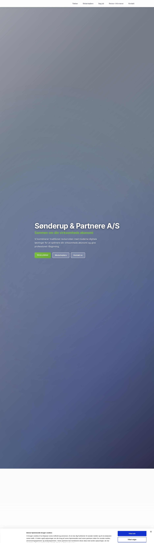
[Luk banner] (151, 521)
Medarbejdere (88, 4)
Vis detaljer (105, 539)
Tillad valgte (132, 529)
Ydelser (75, 4)
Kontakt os (78, 255)
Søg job (101, 4)
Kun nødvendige (132, 535)
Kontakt (131, 4)
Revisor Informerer (116, 4)
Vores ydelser (42, 255)
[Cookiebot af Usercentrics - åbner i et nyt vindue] (13, 539)
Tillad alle (132, 523)
